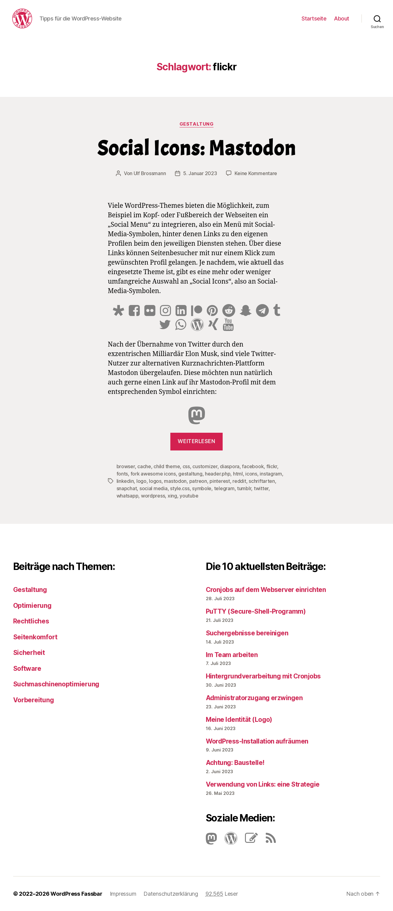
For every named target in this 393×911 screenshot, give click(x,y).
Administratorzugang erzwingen (254, 698)
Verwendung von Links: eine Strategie (263, 784)
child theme (167, 466)
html (238, 474)
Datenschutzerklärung (170, 894)
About (341, 18)
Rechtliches (31, 621)
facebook (253, 466)
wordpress (153, 496)
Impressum (123, 894)
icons (251, 474)
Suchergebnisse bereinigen (247, 633)
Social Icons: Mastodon (196, 148)
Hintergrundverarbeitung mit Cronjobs (263, 676)
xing (172, 496)
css (186, 466)
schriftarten (262, 481)
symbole (201, 488)
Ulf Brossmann (150, 173)
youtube (189, 496)
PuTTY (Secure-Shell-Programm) (256, 611)
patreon (198, 481)
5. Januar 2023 (200, 173)
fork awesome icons (153, 474)
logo (141, 481)
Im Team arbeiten (232, 655)
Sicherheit (29, 652)
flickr (271, 466)
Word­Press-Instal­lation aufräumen (257, 741)
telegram (224, 488)
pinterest (219, 481)
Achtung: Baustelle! (235, 762)
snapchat (127, 488)
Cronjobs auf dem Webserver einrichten (266, 589)
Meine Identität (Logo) (239, 719)
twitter (261, 488)
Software (27, 668)
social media (153, 488)
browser (126, 466)
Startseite (314, 18)
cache (144, 466)
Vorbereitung (33, 700)
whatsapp (128, 496)
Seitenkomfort (35, 637)
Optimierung (32, 605)
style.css (180, 488)
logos (155, 481)
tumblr (244, 488)
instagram (271, 474)
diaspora (229, 466)
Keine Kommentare (256, 173)
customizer (204, 466)
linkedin (125, 481)
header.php (217, 474)
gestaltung (190, 474)
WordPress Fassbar (76, 894)
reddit (239, 481)
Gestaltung (197, 124)
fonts (122, 474)
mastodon (175, 481)
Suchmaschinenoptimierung (56, 684)
